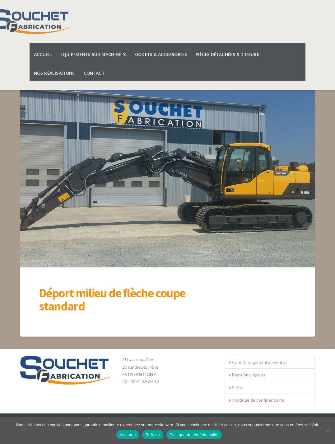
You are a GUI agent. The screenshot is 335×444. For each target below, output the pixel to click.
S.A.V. (236, 387)
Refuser (152, 434)
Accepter (127, 434)
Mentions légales (247, 374)
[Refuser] (327, 430)
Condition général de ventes (258, 362)
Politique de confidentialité (257, 400)
